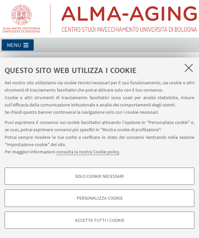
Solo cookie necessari (99, 176)
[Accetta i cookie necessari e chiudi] (188, 67)
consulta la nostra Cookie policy (87, 152)
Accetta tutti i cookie (99, 220)
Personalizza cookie (100, 198)
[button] (18, 45)
